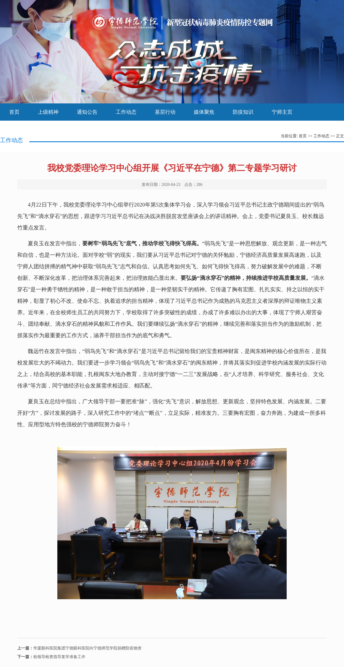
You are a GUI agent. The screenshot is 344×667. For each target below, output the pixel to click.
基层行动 (165, 112)
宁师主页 (282, 112)
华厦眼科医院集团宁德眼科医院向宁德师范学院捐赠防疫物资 (79, 648)
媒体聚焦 (204, 112)
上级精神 (48, 112)
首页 (14, 112)
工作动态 (126, 112)
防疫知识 (243, 112)
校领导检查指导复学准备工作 (51, 657)
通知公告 (87, 112)
